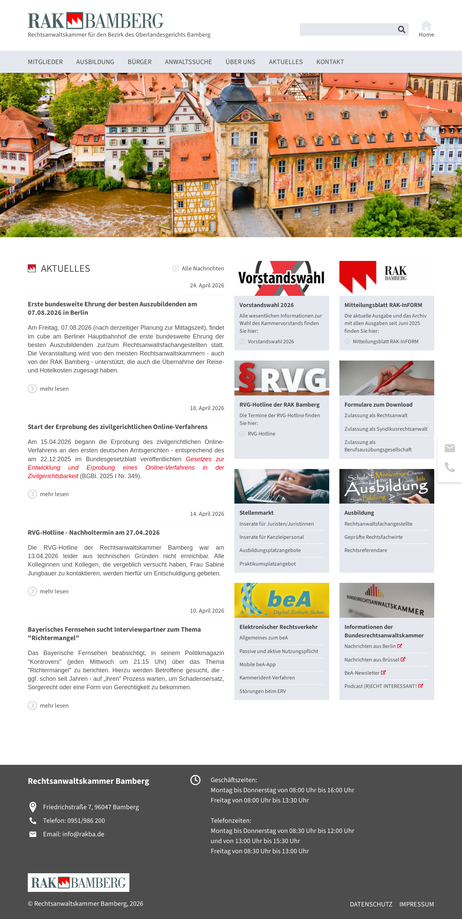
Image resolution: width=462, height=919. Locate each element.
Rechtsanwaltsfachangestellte (378, 524)
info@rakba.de (83, 834)
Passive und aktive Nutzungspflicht (278, 651)
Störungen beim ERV (262, 691)
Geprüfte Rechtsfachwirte (373, 537)
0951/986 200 (86, 820)
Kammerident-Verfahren (267, 677)
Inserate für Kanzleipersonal (271, 537)
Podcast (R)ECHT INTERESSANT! (383, 686)
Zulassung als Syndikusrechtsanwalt (385, 429)
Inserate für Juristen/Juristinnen (276, 524)
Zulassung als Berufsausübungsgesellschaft (378, 445)
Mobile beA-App (257, 664)
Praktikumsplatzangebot (267, 564)
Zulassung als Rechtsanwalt (375, 415)
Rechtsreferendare (365, 550)
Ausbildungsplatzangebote (270, 550)
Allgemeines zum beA (263, 637)
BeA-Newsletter (365, 673)
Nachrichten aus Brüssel (374, 659)
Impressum (416, 904)
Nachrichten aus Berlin (373, 646)
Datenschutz (371, 904)
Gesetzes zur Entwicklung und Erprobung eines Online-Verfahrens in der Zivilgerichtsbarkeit (126, 467)
